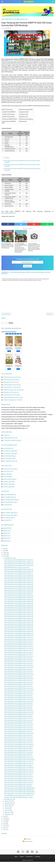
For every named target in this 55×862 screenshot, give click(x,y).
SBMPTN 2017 (6, 533)
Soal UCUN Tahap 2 (7, 476)
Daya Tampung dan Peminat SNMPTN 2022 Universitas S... (19, 647)
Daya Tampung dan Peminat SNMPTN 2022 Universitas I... (18, 658)
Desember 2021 (9, 558)
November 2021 (9, 799)
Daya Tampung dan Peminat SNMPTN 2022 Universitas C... (19, 643)
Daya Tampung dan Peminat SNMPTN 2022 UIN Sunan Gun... (19, 733)
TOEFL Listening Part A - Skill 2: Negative (12, 424)
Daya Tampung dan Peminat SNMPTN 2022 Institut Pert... (18, 731)
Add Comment (8, 28)
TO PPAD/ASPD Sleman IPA (10, 438)
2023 (4, 552)
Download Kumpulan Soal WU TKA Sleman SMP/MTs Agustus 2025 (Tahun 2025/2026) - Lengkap (26, 414)
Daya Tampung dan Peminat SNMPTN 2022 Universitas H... (19, 650)
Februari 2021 (8, 814)
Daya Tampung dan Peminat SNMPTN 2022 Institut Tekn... (18, 677)
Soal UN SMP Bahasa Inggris (10, 502)
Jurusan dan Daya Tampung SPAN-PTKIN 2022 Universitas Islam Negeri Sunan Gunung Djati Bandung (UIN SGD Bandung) (34, 247)
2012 (4, 829)
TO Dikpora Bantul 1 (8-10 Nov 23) (11, 395)
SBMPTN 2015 (6, 538)
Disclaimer (38, 856)
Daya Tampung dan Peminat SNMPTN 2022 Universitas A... (19, 697)
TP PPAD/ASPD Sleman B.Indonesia (12, 440)
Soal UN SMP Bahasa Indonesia (11, 500)
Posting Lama (49, 314)
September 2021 (9, 803)
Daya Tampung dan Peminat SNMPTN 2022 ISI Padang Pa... (19, 767)
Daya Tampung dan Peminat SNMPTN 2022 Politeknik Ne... (19, 562)
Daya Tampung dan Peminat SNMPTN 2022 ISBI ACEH (18, 786)
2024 (4, 550)
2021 (4, 556)
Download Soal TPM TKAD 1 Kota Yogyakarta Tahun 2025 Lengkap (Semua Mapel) (23, 407)
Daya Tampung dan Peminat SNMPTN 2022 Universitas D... (19, 720)
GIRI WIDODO (30, 860)
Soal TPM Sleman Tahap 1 (9, 458)
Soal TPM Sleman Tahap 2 (9, 456)
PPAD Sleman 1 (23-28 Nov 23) (11, 392)
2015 (4, 826)
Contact (21, 856)
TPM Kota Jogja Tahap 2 (9, 484)
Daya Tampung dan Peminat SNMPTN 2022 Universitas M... (19, 639)
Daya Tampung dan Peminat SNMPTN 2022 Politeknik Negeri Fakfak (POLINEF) (22, 161)
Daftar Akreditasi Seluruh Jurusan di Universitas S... (17, 567)
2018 (4, 820)
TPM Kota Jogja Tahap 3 (9, 482)
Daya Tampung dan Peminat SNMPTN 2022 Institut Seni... (18, 669)
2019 (4, 818)
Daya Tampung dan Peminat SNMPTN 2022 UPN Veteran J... (19, 690)
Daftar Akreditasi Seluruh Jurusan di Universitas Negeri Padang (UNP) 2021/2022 (22, 419)
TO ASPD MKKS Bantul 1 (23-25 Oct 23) (13, 397)
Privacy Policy (29, 856)
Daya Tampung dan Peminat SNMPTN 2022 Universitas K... (19, 641)
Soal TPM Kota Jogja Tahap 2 (10, 451)
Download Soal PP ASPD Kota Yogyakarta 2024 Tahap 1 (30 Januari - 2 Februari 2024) (23, 421)
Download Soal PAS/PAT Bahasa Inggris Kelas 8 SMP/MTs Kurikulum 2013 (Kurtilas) (23, 412)
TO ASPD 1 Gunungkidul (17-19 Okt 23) (12, 400)
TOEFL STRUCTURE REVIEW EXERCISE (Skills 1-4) (14, 428)
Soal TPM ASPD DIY (8, 448)
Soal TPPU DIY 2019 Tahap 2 (10, 469)
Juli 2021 (7, 807)
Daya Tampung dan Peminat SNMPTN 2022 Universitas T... (18, 654)
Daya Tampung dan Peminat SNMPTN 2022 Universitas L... (19, 680)
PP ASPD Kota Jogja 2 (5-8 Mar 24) (12, 377)
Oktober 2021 (8, 801)
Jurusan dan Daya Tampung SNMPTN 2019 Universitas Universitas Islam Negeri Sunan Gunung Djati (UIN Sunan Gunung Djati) (21, 248)
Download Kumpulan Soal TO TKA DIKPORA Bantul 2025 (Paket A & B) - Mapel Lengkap (24, 417)
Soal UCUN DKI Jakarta (8, 518)
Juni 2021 (7, 809)
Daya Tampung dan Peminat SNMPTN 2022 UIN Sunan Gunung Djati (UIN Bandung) (7, 246)
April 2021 (7, 811)
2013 (4, 827)
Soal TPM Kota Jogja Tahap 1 (10, 453)
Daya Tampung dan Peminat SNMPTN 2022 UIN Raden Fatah (19, 760)
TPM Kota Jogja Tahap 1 (9, 487)
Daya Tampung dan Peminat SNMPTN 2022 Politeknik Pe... (19, 560)
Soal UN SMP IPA (7, 505)
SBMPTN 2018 (6, 531)
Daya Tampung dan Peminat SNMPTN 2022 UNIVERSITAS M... (19, 792)
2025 (4, 549)
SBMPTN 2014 (6, 541)
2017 (4, 822)
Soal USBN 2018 (7, 520)
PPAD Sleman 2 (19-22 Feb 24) (11, 382)
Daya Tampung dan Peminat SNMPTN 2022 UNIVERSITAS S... (19, 788)
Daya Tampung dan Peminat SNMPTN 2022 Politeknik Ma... (19, 609)
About (15, 856)
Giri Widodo (28, 839)
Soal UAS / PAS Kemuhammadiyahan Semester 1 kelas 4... (18, 797)
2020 (4, 816)
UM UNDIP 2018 (7, 528)
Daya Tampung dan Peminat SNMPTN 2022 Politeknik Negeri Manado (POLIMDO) (22, 169)
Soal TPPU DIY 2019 (8, 471)
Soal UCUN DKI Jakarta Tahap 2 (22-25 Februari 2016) (15, 426)
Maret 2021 (8, 812)
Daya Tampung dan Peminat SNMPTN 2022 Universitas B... (19, 675)
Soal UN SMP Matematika (9, 497)
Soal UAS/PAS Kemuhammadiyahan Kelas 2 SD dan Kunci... (19, 795)
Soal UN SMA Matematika (9, 495)
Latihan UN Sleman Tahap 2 (9, 479)
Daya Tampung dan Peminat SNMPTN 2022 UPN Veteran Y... (19, 711)
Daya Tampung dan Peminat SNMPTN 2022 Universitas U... (19, 673)
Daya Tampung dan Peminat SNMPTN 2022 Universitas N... (19, 648)
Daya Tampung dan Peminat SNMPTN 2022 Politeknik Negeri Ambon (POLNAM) (22, 165)
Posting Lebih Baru (6, 314)
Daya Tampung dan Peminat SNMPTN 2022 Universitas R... (19, 777)
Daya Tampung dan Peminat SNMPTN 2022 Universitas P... (18, 637)
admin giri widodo (28, 841)
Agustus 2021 (8, 805)
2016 (4, 824)
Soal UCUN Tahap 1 (7, 474)
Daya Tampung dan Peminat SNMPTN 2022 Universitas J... (19, 705)
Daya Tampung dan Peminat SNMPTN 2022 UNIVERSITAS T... (19, 790)
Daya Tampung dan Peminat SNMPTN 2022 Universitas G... (19, 714)
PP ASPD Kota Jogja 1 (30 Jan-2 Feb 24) (13, 390)
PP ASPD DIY (6, 435)
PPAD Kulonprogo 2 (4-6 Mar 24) (11, 380)
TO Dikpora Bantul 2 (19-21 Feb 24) (12, 385)
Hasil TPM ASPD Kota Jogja (10, 461)
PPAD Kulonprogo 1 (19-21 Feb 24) (12, 387)
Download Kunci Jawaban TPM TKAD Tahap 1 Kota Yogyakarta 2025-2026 (20, 410)
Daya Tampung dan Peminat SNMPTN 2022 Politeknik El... (18, 594)
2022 (4, 554)
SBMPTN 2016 (6, 536)
